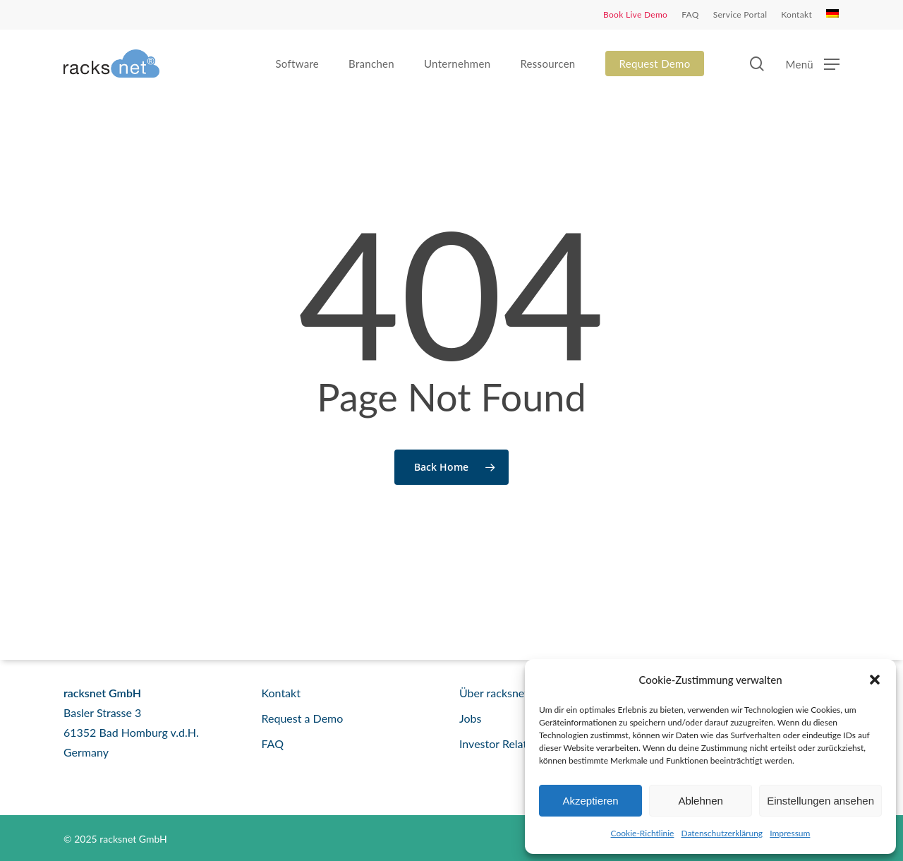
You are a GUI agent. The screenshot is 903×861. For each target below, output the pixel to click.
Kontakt (281, 692)
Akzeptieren (590, 801)
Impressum (790, 833)
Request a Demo (303, 718)
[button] (875, 680)
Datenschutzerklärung (722, 833)
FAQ (273, 743)
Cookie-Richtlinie (642, 833)
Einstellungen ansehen (820, 801)
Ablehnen (700, 801)
